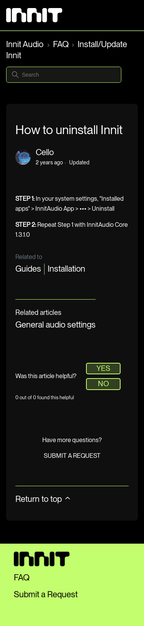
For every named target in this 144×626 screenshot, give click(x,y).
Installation (66, 269)
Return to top (43, 499)
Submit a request (72, 455)
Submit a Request (46, 594)
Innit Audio (25, 44)
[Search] (64, 74)
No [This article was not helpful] (103, 383)
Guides (28, 269)
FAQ (61, 44)
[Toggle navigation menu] (124, 15)
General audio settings (55, 324)
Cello (45, 152)
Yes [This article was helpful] (103, 368)
